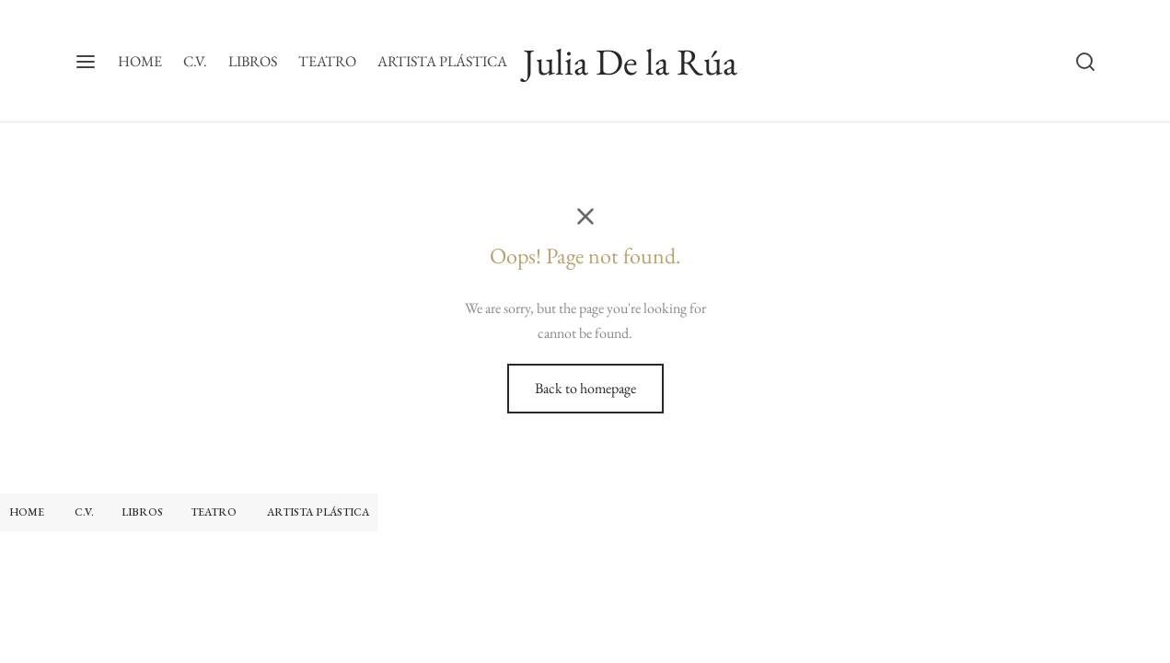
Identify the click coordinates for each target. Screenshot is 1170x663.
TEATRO (327, 61)
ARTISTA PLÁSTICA (442, 61)
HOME (140, 61)
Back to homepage (585, 388)
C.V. (195, 61)
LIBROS (252, 61)
